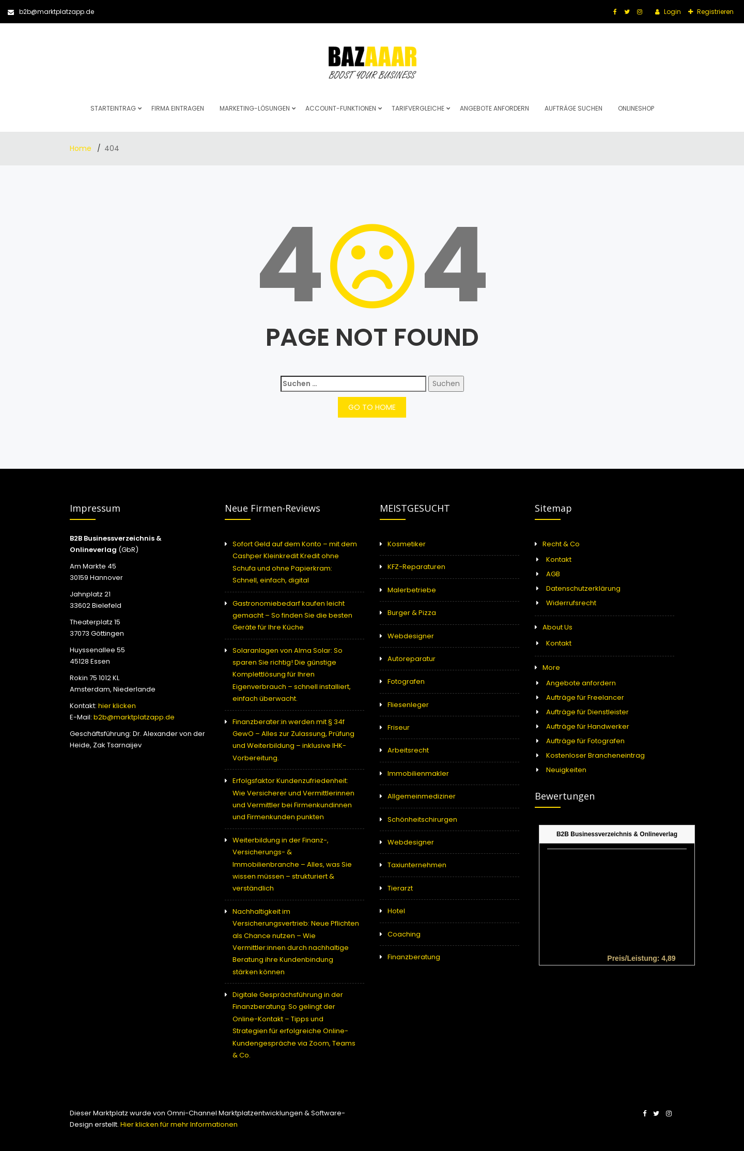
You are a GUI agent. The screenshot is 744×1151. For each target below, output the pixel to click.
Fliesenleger (408, 705)
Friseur (399, 727)
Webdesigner (411, 636)
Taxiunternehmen (417, 865)
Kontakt (558, 559)
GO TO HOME (372, 407)
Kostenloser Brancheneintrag (595, 755)
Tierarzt (400, 888)
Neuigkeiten (566, 770)
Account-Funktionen (340, 108)
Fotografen (406, 681)
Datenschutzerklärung (583, 588)
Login (671, 11)
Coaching (404, 934)
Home (82, 148)
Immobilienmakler (418, 773)
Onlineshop (636, 108)
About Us (557, 627)
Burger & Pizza (412, 613)
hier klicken (117, 706)
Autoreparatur (412, 659)
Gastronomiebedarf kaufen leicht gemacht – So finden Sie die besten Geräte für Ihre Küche (292, 615)
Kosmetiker (407, 544)
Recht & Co (561, 544)
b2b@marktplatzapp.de (51, 11)
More (551, 667)
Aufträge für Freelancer (585, 697)
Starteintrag (113, 108)
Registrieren (714, 11)
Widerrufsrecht (571, 603)
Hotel (396, 911)
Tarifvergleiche (418, 108)
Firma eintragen (177, 108)
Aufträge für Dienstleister (587, 712)
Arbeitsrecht (408, 750)
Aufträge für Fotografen (585, 741)
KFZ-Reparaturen (416, 567)
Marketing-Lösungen (255, 108)
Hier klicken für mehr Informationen (178, 1124)
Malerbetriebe (412, 590)
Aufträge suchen (573, 108)
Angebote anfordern (494, 108)
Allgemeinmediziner (422, 796)
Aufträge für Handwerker (587, 726)
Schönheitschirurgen (422, 819)
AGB (553, 574)
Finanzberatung (414, 957)
